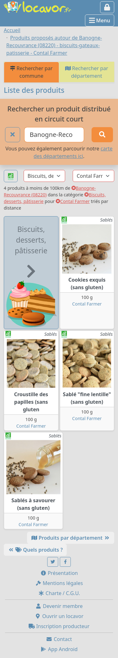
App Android (58, 649)
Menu (99, 20)
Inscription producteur (59, 626)
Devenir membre (59, 606)
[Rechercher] (102, 134)
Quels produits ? (35, 549)
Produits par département (70, 537)
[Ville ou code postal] (54, 134)
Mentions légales (59, 583)
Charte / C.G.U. (59, 593)
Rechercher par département (86, 72)
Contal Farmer (73, 201)
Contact (59, 639)
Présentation (59, 573)
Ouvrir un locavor (59, 616)
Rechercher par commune (31, 72)
